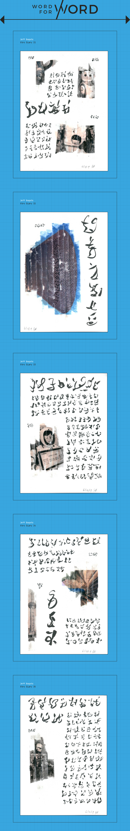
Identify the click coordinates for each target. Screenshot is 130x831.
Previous (3, 21)
